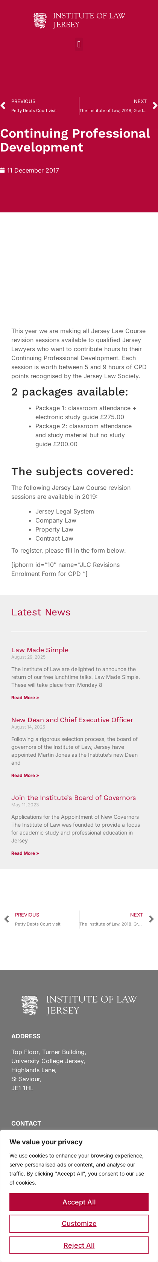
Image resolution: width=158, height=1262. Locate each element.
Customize (79, 1223)
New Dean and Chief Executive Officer (72, 720)
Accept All (79, 1202)
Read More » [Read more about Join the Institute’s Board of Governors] (25, 853)
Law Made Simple (39, 650)
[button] (79, 44)
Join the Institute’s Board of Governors (73, 797)
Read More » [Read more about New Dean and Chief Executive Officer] (25, 775)
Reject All (79, 1245)
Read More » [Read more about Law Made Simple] (25, 697)
